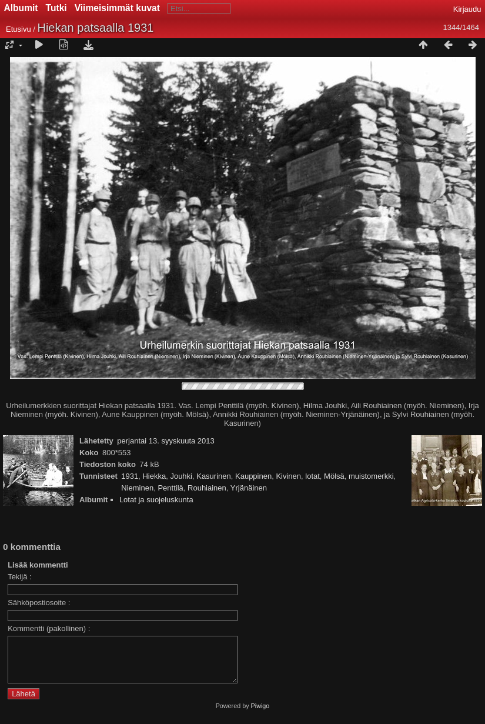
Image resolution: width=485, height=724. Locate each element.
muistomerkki (371, 476)
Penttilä (170, 487)
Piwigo (260, 714)
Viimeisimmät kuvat (117, 8)
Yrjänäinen (248, 487)
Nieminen (137, 487)
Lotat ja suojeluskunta (156, 499)
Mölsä (334, 476)
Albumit (21, 8)
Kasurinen (213, 476)
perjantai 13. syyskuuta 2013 (166, 440)
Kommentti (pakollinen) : (49, 628)
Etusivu (18, 29)
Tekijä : (19, 576)
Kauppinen (253, 476)
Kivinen (288, 476)
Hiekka (154, 476)
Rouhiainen (207, 487)
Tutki (56, 8)
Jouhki (181, 476)
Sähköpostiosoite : (39, 602)
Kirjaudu (467, 9)
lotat (312, 476)
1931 (129, 476)
